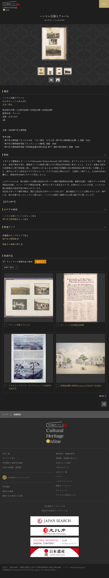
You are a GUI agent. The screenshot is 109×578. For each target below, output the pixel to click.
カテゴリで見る (8, 458)
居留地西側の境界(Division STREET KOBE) (80, 385)
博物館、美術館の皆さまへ (67, 458)
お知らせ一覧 (61, 472)
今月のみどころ (62, 467)
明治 (10, 104)
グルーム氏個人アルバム (19, 324)
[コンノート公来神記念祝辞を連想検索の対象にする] (57, 325)
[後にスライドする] (103, 396)
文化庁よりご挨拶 (63, 462)
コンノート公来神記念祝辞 (72, 325)
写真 (4, 104)
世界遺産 (6, 486)
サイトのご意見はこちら (66, 495)
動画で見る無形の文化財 (12, 495)
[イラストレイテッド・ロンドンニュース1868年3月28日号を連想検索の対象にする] (5, 385)
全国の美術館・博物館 (11, 467)
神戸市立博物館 (9, 219)
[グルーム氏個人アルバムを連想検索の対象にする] (5, 324)
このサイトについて (64, 481)
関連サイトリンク (63, 485)
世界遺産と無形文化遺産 (12, 462)
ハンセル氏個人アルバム (13, 215)
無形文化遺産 (7, 491)
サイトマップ (61, 490)
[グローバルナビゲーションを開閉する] (104, 4)
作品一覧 (6, 453)
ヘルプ (58, 476)
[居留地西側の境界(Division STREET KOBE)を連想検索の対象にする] (57, 385)
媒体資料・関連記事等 (65, 453)
